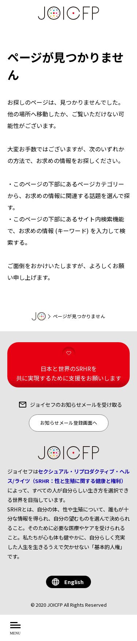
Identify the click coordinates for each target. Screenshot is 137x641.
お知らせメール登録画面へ (68, 422)
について (52, 632)
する (123, 632)
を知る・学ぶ (92, 632)
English (74, 582)
